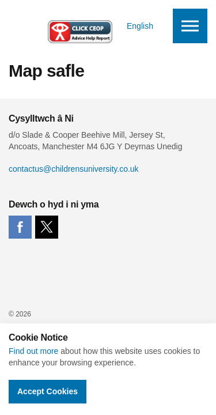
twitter (46, 227)
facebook (20, 227)
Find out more (33, 351)
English (140, 26)
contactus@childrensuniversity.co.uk (74, 168)
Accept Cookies (47, 391)
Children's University (55, 26)
